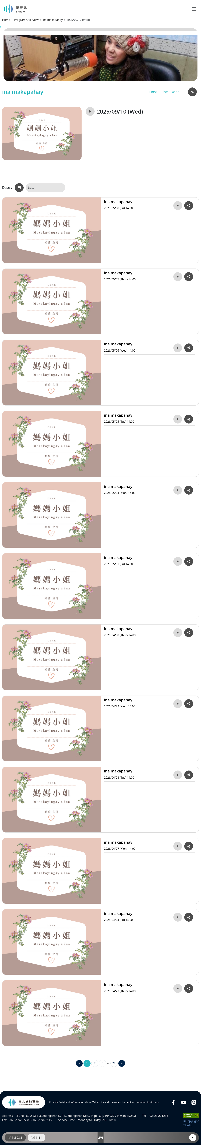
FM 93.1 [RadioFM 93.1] (15, 1137)
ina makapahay (52, 20)
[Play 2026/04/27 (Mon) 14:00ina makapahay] (177, 846)
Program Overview (26, 20)
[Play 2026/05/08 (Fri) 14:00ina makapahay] (177, 205)
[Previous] (79, 1063)
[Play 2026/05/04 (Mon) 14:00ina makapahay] (177, 490)
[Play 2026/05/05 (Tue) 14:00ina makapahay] (177, 419)
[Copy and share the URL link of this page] (192, 91)
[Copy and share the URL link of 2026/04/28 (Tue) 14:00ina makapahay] (188, 775)
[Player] (192, 1137)
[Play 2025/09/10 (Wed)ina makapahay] (90, 111)
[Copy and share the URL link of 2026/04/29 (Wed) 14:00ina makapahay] (188, 703)
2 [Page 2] (94, 1063)
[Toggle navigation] (194, 9)
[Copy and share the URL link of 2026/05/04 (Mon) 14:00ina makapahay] (188, 490)
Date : (7, 187)
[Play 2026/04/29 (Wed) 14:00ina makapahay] (177, 703)
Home (6, 20)
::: (1, 2)
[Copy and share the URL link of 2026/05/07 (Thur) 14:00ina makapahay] (188, 276)
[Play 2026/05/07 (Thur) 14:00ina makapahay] (177, 276)
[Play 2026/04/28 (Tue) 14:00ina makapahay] (177, 775)
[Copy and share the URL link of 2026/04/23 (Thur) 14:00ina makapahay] (188, 988)
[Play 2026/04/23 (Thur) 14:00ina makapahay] (177, 988)
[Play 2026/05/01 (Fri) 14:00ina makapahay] (177, 561)
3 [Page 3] (102, 1063)
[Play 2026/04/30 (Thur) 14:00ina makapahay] (177, 632)
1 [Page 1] (87, 1063)
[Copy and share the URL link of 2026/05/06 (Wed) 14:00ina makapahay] (188, 347)
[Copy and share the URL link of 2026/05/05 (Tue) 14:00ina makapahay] (188, 419)
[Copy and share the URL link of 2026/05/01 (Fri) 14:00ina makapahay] (188, 561)
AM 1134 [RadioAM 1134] (36, 1138)
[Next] (121, 1063)
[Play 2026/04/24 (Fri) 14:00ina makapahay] (177, 917)
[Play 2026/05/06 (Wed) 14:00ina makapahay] (177, 347)
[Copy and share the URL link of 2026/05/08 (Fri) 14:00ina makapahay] (188, 205)
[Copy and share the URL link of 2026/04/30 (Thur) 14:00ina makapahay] (188, 632)
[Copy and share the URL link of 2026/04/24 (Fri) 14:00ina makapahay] (188, 917)
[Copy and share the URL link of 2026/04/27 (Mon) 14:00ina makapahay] (188, 846)
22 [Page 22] (114, 1063)
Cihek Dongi (170, 91)
